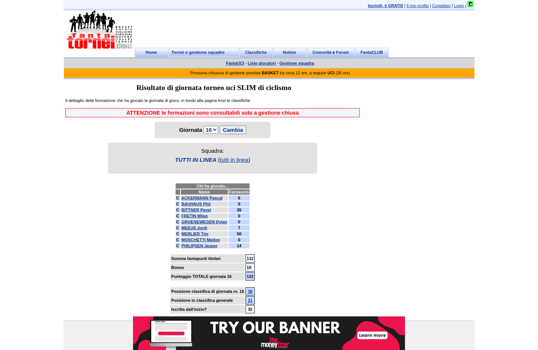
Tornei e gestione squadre (198, 52)
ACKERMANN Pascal (202, 198)
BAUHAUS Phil (196, 204)
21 (250, 300)
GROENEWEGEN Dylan (204, 222)
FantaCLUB (372, 52)
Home (151, 52)
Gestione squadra (296, 63)
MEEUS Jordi (194, 228)
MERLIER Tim (195, 234)
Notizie (289, 52)
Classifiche (256, 52)
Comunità (321, 52)
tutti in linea (234, 160)
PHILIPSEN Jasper (200, 246)
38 (250, 291)
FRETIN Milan (195, 216)
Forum (342, 52)
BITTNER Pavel (196, 210)
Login (459, 5)
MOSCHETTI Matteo (201, 240)
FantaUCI (235, 63)
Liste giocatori (262, 63)
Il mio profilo (417, 5)
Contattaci (441, 5)
